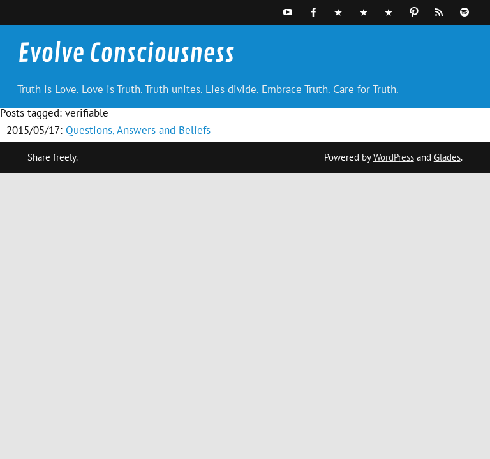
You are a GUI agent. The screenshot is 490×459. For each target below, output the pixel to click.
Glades (447, 157)
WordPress (393, 157)
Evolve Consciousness (126, 53)
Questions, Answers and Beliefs (138, 130)
